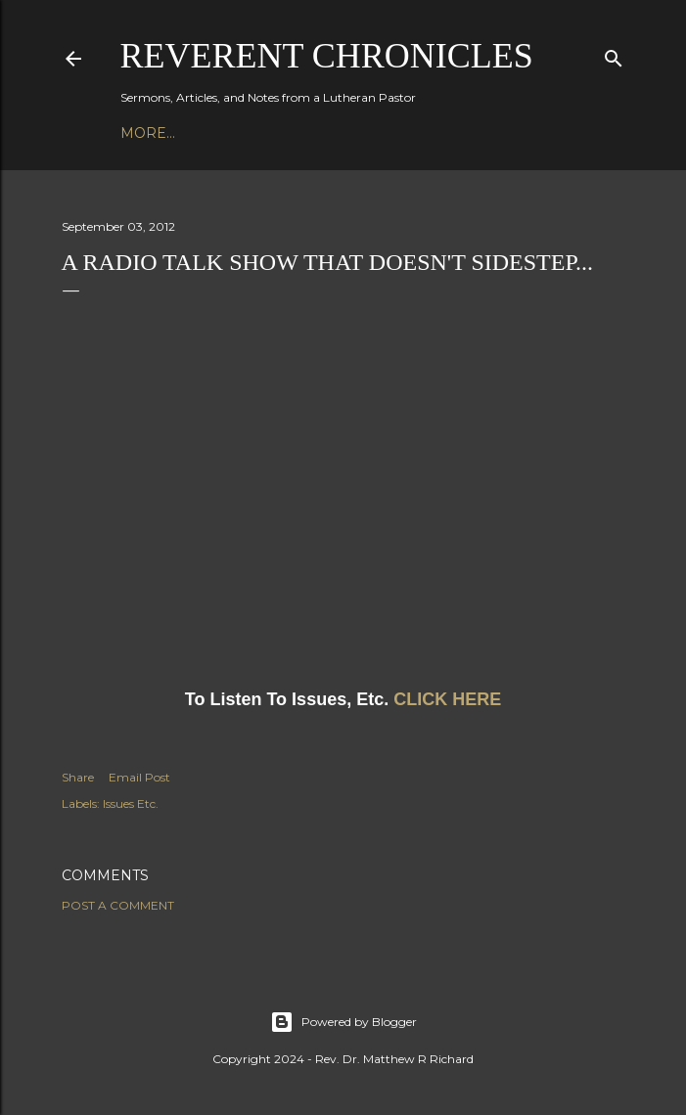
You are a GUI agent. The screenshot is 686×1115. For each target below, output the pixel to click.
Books (228, 133)
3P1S (404, 133)
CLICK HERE (447, 699)
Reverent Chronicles (326, 55)
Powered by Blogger (343, 1022)
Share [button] (78, 777)
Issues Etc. (131, 803)
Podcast (155, 133)
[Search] (613, 54)
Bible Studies (321, 133)
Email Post (139, 777)
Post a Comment (118, 905)
